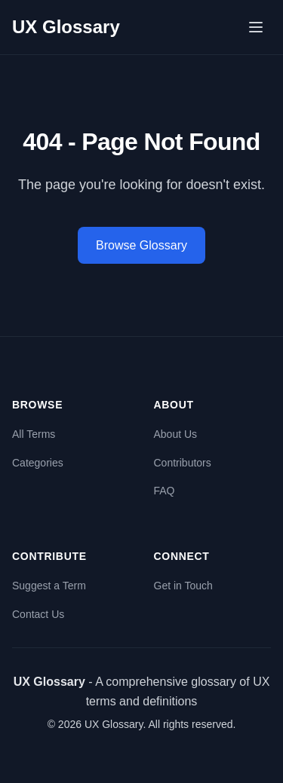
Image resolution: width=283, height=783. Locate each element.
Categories (37, 463)
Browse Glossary (141, 245)
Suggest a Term (49, 586)
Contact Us (38, 614)
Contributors (182, 463)
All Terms (33, 434)
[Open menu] (256, 27)
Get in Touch (183, 586)
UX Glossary (66, 27)
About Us (176, 434)
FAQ (164, 491)
